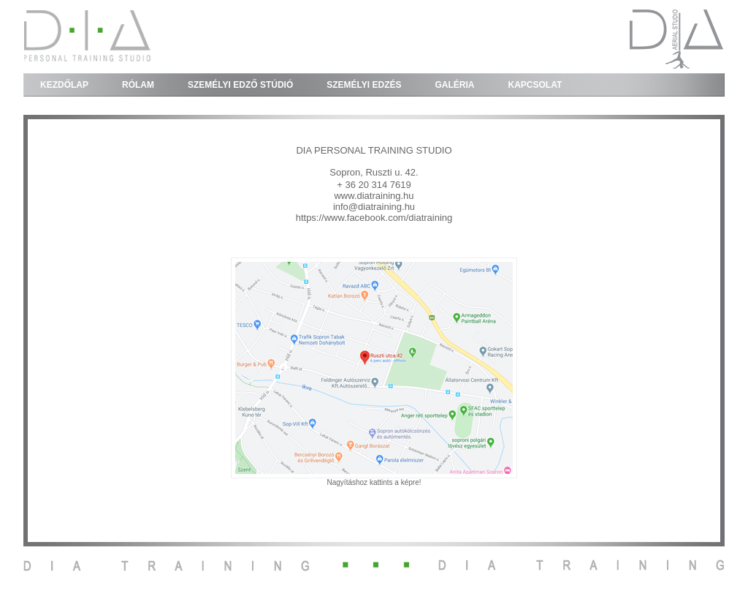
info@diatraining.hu (374, 206)
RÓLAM (138, 85)
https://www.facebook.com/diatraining (374, 217)
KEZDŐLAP (64, 85)
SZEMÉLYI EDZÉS (364, 85)
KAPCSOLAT (535, 85)
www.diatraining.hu (373, 195)
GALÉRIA (455, 85)
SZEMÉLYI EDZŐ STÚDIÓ (240, 85)
